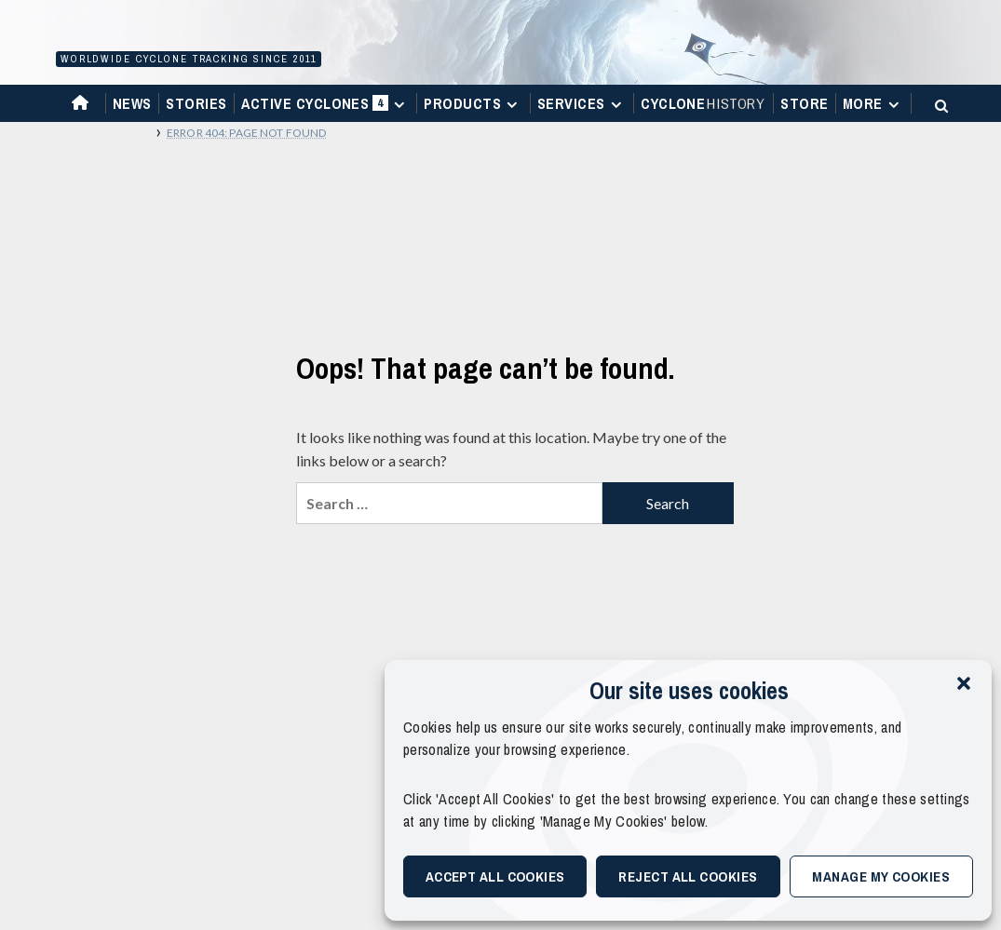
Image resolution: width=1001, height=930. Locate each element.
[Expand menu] (399, 105)
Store (804, 103)
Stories (196, 103)
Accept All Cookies (495, 876)
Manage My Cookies (881, 876)
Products (473, 103)
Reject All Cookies (687, 876)
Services (582, 103)
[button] (963, 683)
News (132, 103)
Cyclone (703, 103)
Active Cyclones (325, 107)
